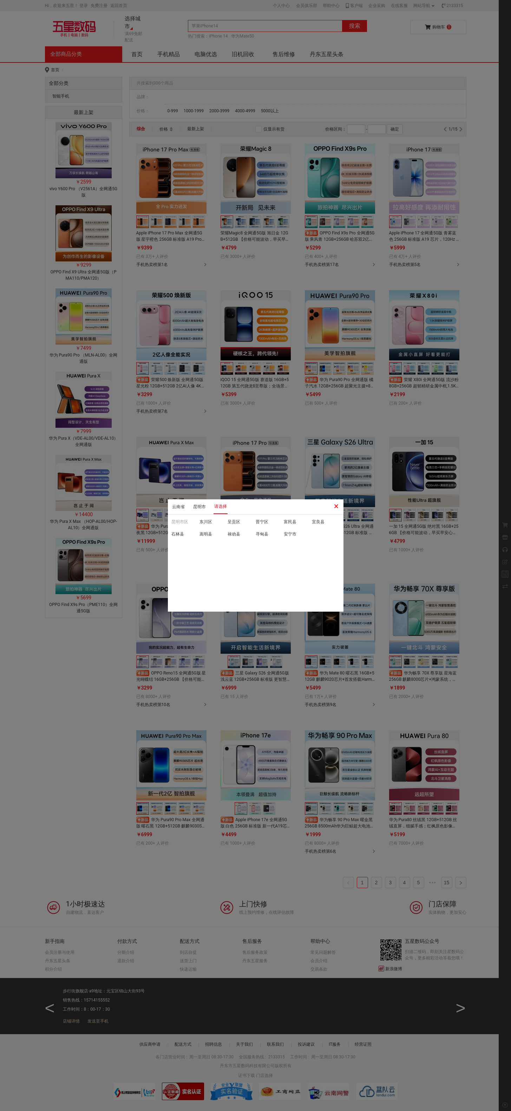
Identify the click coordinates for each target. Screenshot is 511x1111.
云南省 (178, 506)
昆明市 (199, 506)
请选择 (220, 506)
